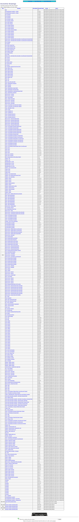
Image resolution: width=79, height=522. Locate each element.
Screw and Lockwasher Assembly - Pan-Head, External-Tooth (16, 395)
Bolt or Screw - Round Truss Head (11, 383)
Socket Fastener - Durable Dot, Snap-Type (12, 366)
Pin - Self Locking (8, 63)
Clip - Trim (7, 317)
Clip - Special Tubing (9, 316)
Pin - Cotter (7, 296)
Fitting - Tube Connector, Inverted (11, 446)
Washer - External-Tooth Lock (10, 426)
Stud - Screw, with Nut (9, 153)
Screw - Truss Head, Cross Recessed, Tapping (13, 104)
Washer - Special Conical (9, 187)
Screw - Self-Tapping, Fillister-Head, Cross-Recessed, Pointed (16, 391)
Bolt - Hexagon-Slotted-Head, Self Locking (13, 284)
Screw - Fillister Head (9, 449)
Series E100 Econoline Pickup (10, 501)
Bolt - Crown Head (8, 276)
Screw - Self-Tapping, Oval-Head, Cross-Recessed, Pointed (15, 420)
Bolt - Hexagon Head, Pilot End (10, 239)
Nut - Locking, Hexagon (9, 25)
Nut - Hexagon (7, 14)
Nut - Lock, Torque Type (9, 353)
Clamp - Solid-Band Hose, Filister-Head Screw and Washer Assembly (17, 394)
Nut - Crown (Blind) (8, 368)
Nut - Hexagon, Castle (9, 19)
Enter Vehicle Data (38, 1)
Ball (6, 9)
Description (35, 8)
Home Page (30, 1)
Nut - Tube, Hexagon (9, 22)
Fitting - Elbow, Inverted (9, 469)
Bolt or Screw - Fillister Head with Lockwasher (13, 193)
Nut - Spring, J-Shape (9, 354)
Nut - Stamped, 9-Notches (9, 359)
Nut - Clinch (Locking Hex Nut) (11, 454)
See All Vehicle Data (47, 1)
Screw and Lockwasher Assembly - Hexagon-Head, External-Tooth (17, 402)
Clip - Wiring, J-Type (9, 418)
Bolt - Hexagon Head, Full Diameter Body (12, 382)
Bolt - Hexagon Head (9, 236)
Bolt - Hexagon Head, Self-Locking (11, 241)
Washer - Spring (8, 190)
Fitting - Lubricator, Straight (10, 440)
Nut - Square (7, 313)
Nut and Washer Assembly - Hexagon (11, 451)
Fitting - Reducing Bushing (10, 460)
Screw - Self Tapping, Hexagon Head (11, 127)
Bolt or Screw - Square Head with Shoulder (13, 294)
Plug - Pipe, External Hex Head (10, 299)
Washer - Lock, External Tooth (10, 167)
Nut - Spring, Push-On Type (10, 46)
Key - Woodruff (8, 360)
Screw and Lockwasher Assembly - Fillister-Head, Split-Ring (16, 405)
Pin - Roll (7, 452)
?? (5, 503)
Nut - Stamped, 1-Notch (9, 357)
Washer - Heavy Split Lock (10, 431)
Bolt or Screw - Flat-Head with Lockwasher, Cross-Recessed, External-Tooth (18, 40)
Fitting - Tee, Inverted (9, 464)
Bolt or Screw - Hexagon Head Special (12, 245)
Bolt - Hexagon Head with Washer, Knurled (13, 250)
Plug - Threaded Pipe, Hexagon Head (11, 89)
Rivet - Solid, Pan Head (9, 305)
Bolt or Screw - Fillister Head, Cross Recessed (13, 228)
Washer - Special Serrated (9, 189)
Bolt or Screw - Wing (9, 210)
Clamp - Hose (7, 169)
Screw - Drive (7, 109)
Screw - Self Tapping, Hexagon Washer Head (13, 126)
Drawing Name (41, 8)
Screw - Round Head (9, 369)
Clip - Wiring (7, 322)
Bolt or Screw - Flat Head (9, 235)
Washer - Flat (7, 158)
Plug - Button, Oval (8, 68)
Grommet (7, 480)
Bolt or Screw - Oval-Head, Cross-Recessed (13, 256)
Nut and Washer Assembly (10, 222)
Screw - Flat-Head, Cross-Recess (11, 437)
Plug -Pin (7, 432)
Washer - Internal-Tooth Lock (10, 429)
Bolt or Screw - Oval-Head (10, 253)
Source (56, 8)
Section (46, 8)
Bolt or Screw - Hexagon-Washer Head (12, 120)
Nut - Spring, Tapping (9, 409)
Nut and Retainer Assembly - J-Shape (11, 11)
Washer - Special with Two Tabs (11, 186)
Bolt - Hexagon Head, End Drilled (11, 238)
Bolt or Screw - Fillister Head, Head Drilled (13, 233)
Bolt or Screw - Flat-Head (9, 100)
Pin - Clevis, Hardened (9, 302)
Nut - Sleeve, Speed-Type (9, 45)
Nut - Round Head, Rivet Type (10, 209)
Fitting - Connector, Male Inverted (11, 463)
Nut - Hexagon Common (9, 314)
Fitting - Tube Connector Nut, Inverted (12, 448)
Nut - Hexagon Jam (8, 310)
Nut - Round (7, 43)
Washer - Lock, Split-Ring (9, 176)
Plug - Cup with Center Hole (10, 81)
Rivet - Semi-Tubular (9, 97)
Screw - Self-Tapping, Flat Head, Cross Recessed (14, 135)
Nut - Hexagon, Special (9, 207)
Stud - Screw (7, 147)
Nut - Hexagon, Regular (9, 308)
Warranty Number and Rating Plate (11, 504)
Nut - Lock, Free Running (9, 351)
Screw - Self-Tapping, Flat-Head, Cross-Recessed (14, 438)
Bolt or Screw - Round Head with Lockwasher (13, 461)
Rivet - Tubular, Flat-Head (10, 98)
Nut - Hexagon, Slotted (9, 20)
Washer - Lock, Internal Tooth (10, 173)
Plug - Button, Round (9, 69)
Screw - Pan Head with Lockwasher (11, 477)
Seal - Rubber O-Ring (9, 397)
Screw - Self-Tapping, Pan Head (11, 143)
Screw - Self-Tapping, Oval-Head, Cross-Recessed (14, 140)
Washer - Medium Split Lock (10, 434)
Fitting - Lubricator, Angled (10, 443)
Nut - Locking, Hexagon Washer (11, 29)
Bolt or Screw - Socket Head (10, 274)
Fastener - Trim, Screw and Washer (11, 221)
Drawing (19, 8)
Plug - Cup (7, 78)
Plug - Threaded (8, 84)
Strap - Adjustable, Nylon (9, 107)
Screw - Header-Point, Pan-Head (11, 376)
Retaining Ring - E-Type (9, 163)
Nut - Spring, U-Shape (9, 51)
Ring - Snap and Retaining (10, 195)
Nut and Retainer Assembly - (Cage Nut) (12, 498)
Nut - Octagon (7, 42)
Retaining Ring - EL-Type (9, 166)
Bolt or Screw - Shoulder (9, 265)
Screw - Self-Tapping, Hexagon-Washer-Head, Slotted (14, 411)
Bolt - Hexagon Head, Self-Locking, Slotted (13, 156)
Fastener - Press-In (8, 435)
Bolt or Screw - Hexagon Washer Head (12, 118)
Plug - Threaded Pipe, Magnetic (10, 83)
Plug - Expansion (8, 297)
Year (3, 8)
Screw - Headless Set (9, 112)
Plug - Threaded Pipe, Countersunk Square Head (13, 91)
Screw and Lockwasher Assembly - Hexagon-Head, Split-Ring (16, 400)
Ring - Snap (7, 385)
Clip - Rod (7, 319)
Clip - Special (7, 323)
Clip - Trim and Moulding (9, 380)
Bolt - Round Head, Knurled (10, 251)
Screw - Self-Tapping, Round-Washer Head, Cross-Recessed (15, 146)
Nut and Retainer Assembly (10, 497)
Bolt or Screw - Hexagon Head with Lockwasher (13, 285)
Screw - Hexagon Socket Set (10, 114)
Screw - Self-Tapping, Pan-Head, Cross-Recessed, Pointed (15, 423)
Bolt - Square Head (8, 377)
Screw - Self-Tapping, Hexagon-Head (11, 412)
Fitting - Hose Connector (9, 455)
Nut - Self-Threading (9, 52)
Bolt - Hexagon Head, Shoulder (10, 258)
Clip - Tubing (7, 320)
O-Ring (6, 481)
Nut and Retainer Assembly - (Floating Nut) (13, 500)
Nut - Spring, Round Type (9, 49)
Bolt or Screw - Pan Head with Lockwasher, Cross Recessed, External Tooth (18, 55)
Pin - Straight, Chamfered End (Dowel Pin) (12, 66)
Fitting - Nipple (8, 478)
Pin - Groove (7, 57)
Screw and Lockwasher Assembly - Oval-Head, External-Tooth (16, 403)
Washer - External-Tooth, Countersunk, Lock (13, 428)
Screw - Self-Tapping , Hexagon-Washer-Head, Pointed (15, 406)
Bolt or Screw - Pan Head (9, 371)
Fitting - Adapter (8, 457)
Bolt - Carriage (8, 379)
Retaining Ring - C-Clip (9, 161)
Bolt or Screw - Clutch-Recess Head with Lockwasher (14, 212)
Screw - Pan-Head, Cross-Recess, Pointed (12, 392)
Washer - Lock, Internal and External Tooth (13, 175)
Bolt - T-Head (7, 268)
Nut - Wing (7, 54)
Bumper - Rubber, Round (9, 362)
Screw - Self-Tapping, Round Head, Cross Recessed (14, 138)
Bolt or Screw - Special (9, 271)
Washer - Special (8, 178)
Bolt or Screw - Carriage (9, 94)
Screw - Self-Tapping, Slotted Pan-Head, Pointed (13, 417)
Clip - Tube (7, 414)
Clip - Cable (7, 415)
